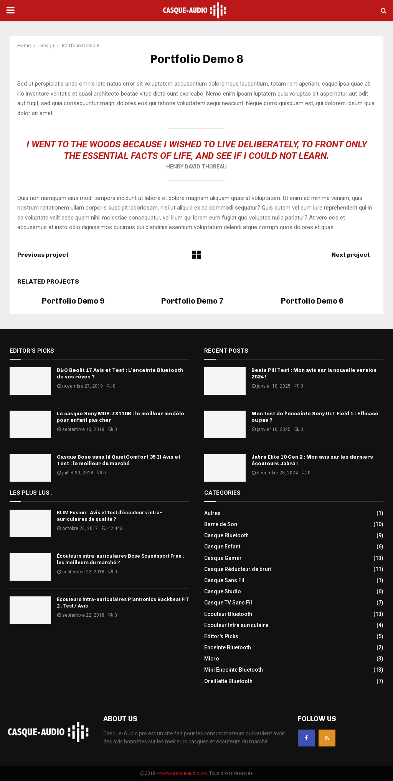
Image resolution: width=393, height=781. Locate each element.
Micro (211, 659)
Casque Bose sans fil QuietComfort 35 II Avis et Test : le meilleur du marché (118, 460)
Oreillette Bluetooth (228, 681)
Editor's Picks (221, 636)
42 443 (112, 528)
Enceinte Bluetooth (227, 647)
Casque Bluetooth (226, 535)
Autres (212, 513)
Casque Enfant (222, 546)
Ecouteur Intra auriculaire (236, 625)
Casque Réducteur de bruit (237, 569)
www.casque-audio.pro (183, 773)
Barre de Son (220, 524)
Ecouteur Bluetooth (228, 614)
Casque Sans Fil (224, 580)
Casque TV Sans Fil (228, 602)
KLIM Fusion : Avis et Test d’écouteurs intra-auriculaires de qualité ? (109, 516)
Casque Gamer (223, 558)
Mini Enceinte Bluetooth (233, 670)
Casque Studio (222, 591)
